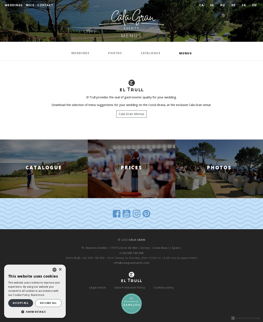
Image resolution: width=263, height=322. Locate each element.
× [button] (60, 269)
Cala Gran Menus (131, 114)
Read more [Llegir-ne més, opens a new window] (38, 295)
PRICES (131, 167)
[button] (35, 312)
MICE (30, 5)
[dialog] (35, 291)
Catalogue (151, 53)
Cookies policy (164, 287)
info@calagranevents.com (131, 263)
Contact (45, 5)
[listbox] (54, 270)
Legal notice (97, 287)
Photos (115, 53)
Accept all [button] (21, 303)
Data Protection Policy (130, 287)
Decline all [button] (48, 303)
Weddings (14, 5)
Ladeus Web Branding (248, 318)
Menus (185, 53)
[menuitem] (201, 5)
